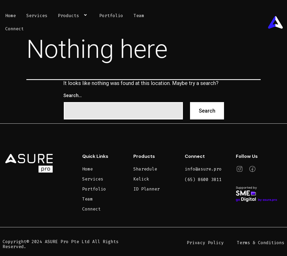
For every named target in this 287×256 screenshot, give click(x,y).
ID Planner (146, 189)
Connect (14, 29)
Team (139, 15)
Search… (72, 95)
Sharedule (145, 169)
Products (73, 16)
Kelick (141, 179)
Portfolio (111, 15)
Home (10, 15)
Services (36, 15)
